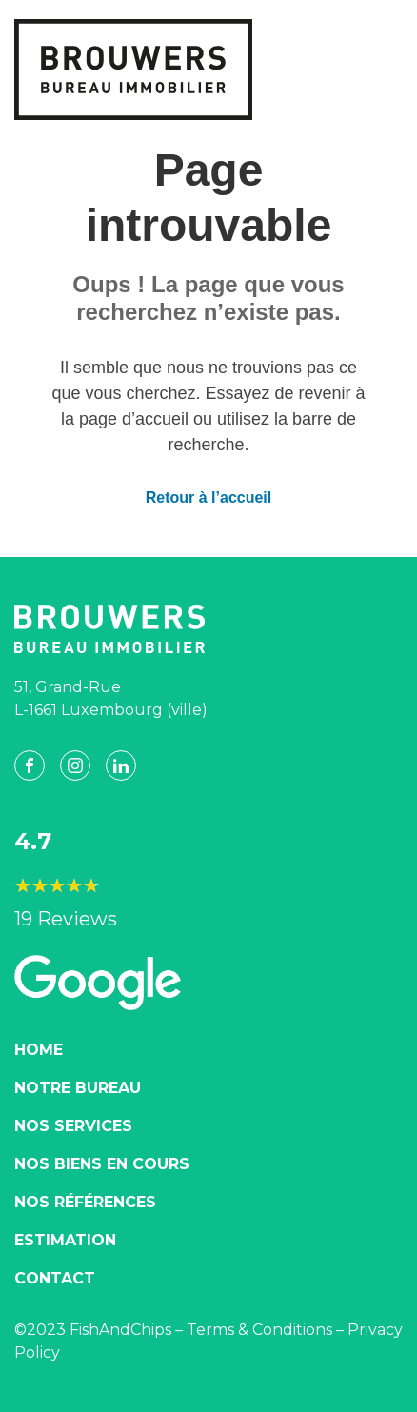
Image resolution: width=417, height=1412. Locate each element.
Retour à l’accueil (209, 497)
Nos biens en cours (101, 1164)
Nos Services (73, 1126)
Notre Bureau (77, 1088)
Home (38, 1050)
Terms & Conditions (259, 1330)
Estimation (65, 1240)
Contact (54, 1278)
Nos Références (85, 1202)
